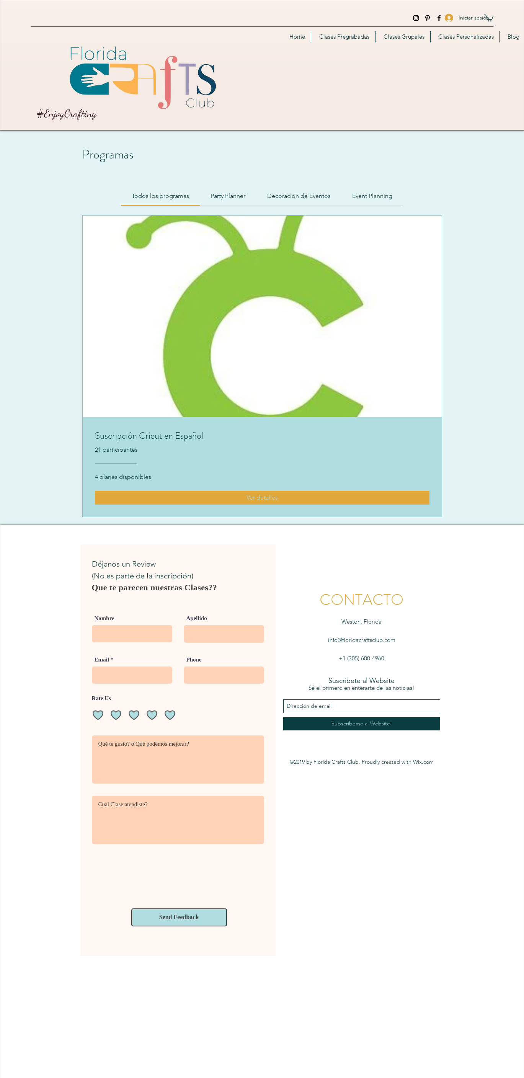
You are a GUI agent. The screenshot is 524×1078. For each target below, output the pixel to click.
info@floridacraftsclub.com (361, 640)
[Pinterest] (427, 18)
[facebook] (439, 18)
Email (102, 660)
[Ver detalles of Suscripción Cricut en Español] (262, 498)
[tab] (160, 196)
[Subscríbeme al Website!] (361, 723)
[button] (488, 17)
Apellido (196, 618)
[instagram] (416, 18)
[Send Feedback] (179, 917)
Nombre (104, 618)
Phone (194, 660)
